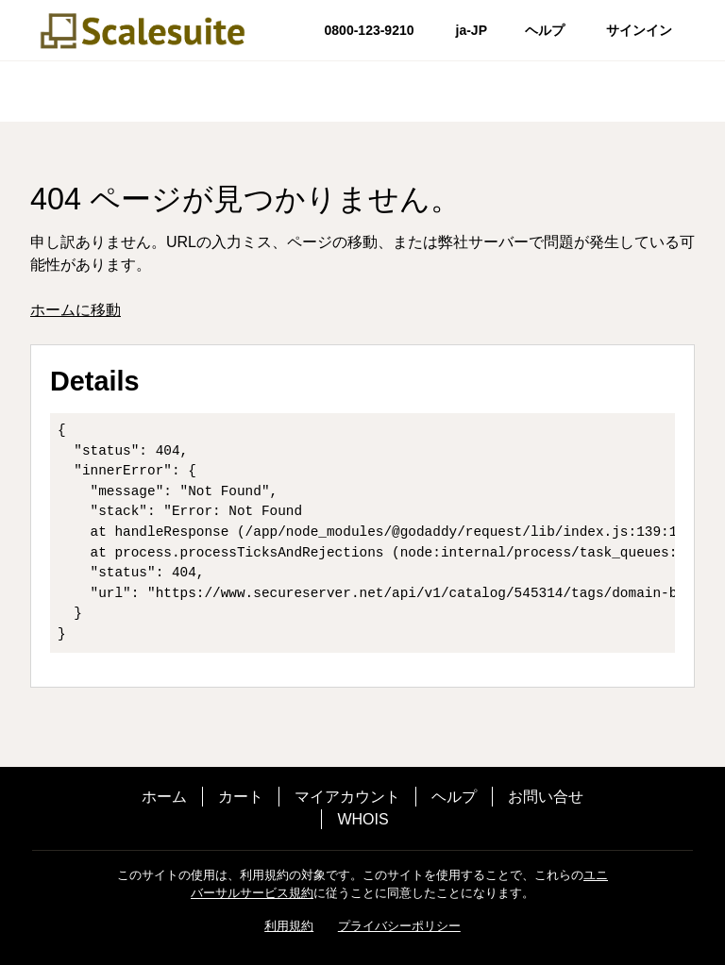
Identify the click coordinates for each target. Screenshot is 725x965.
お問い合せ (545, 797)
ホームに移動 (75, 310)
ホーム (164, 797)
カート (240, 797)
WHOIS (362, 819)
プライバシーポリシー (399, 926)
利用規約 (288, 926)
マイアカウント (347, 797)
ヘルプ (454, 797)
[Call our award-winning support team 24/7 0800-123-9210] (544, 30)
